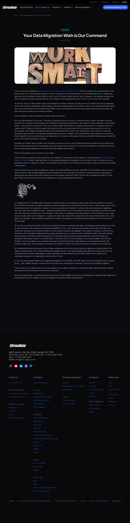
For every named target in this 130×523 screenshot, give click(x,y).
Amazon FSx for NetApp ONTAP (44, 488)
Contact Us (93, 396)
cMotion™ (12, 411)
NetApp (36, 470)
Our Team (92, 386)
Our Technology (94, 408)
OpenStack (37, 428)
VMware (36, 449)
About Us (92, 383)
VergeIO (36, 442)
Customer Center (69, 404)
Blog (110, 383)
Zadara (35, 452)
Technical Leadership (96, 390)
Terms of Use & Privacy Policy (66, 501)
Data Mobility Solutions (41, 383)
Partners (92, 412)
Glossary (112, 405)
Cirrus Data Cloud (15, 383)
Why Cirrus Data (26, 7)
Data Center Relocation (41, 400)
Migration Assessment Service (73, 386)
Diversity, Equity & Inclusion (99, 501)
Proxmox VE (37, 445)
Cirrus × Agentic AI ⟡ (42, 7)
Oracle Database (39, 407)
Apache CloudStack (40, 418)
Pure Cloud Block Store (41, 491)
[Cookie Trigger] (65, 511)
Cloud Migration (39, 404)
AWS (35, 481)
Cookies (83, 501)
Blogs (16, 15)
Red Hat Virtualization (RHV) (43, 435)
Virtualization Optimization (42, 397)
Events (111, 398)
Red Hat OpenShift (39, 432)
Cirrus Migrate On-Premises (19, 393)
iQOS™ (11, 414)
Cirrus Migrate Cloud (16, 397)
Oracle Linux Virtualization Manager (45, 439)
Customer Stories (115, 390)
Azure (35, 484)
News (111, 386)
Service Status (68, 390)
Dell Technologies (39, 463)
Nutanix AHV (37, 425)
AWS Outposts (38, 421)
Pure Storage (38, 466)
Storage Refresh (39, 393)
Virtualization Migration (17, 418)
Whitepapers (113, 401)
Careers (92, 393)
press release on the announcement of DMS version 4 (59, 91)
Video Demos (113, 395)
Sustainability (116, 501)
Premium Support (69, 400)
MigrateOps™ (13, 408)
